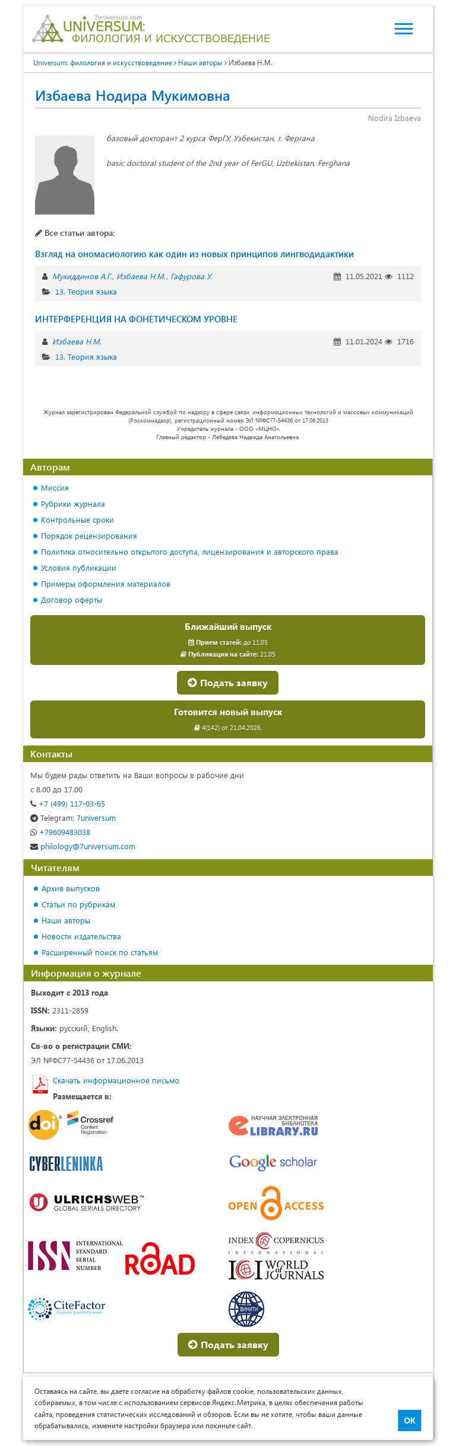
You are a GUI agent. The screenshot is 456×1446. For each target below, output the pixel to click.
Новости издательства (81, 936)
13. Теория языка (86, 291)
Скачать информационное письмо (116, 1080)
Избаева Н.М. (141, 276)
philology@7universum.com (82, 846)
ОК (409, 1420)
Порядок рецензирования (89, 535)
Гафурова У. (191, 276)
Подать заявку (228, 682)
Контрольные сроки (77, 519)
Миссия (55, 487)
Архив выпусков (71, 888)
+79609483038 (60, 832)
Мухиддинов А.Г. (82, 276)
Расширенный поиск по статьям (100, 952)
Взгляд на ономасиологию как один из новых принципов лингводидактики (194, 254)
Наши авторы (66, 920)
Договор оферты (71, 599)
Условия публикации (78, 567)
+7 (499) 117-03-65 (67, 803)
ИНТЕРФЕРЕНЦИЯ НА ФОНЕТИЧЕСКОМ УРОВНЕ (136, 319)
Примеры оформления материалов (105, 583)
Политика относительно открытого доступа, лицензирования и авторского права (189, 551)
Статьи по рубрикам (78, 904)
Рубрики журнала (73, 503)
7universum (73, 817)
